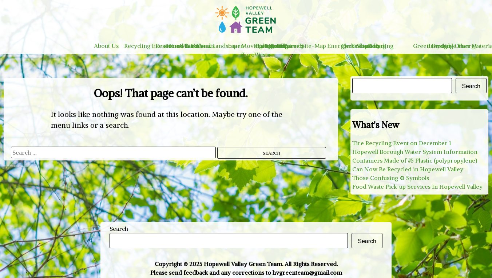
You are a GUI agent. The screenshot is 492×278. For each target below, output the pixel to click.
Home (174, 45)
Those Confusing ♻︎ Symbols (390, 177)
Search (471, 86)
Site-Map (313, 45)
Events (206, 45)
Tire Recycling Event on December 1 (401, 143)
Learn (236, 45)
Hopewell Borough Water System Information (414, 151)
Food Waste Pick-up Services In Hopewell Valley (417, 186)
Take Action (272, 45)
